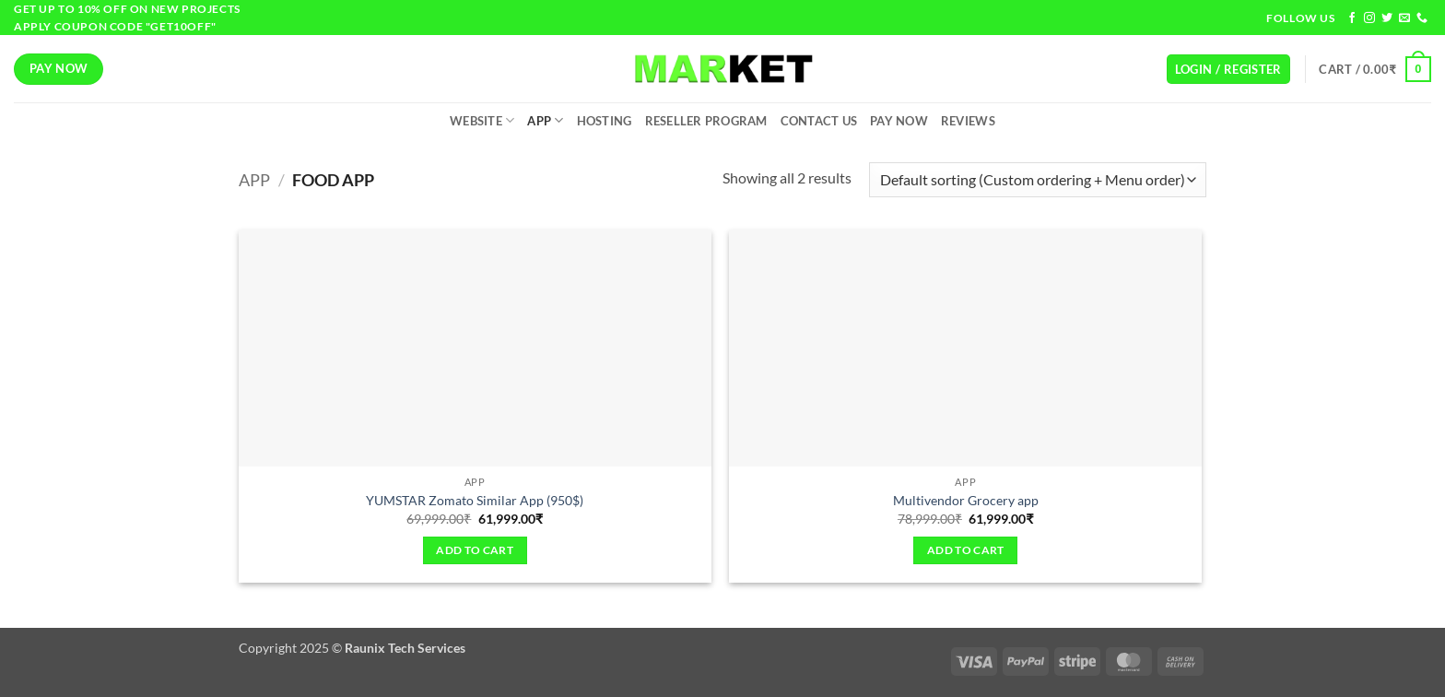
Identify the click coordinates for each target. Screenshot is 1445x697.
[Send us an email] (1404, 18)
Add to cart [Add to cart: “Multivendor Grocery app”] (965, 550)
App (545, 120)
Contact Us (819, 120)
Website (482, 120)
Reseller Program (706, 120)
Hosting (604, 120)
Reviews (968, 120)
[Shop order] (1037, 180)
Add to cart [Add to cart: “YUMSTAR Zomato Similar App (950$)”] (474, 550)
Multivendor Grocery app (966, 500)
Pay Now (899, 120)
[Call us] (1421, 18)
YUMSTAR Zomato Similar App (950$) (474, 500)
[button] (1228, 69)
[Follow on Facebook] (1351, 18)
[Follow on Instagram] (1369, 18)
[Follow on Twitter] (1386, 18)
